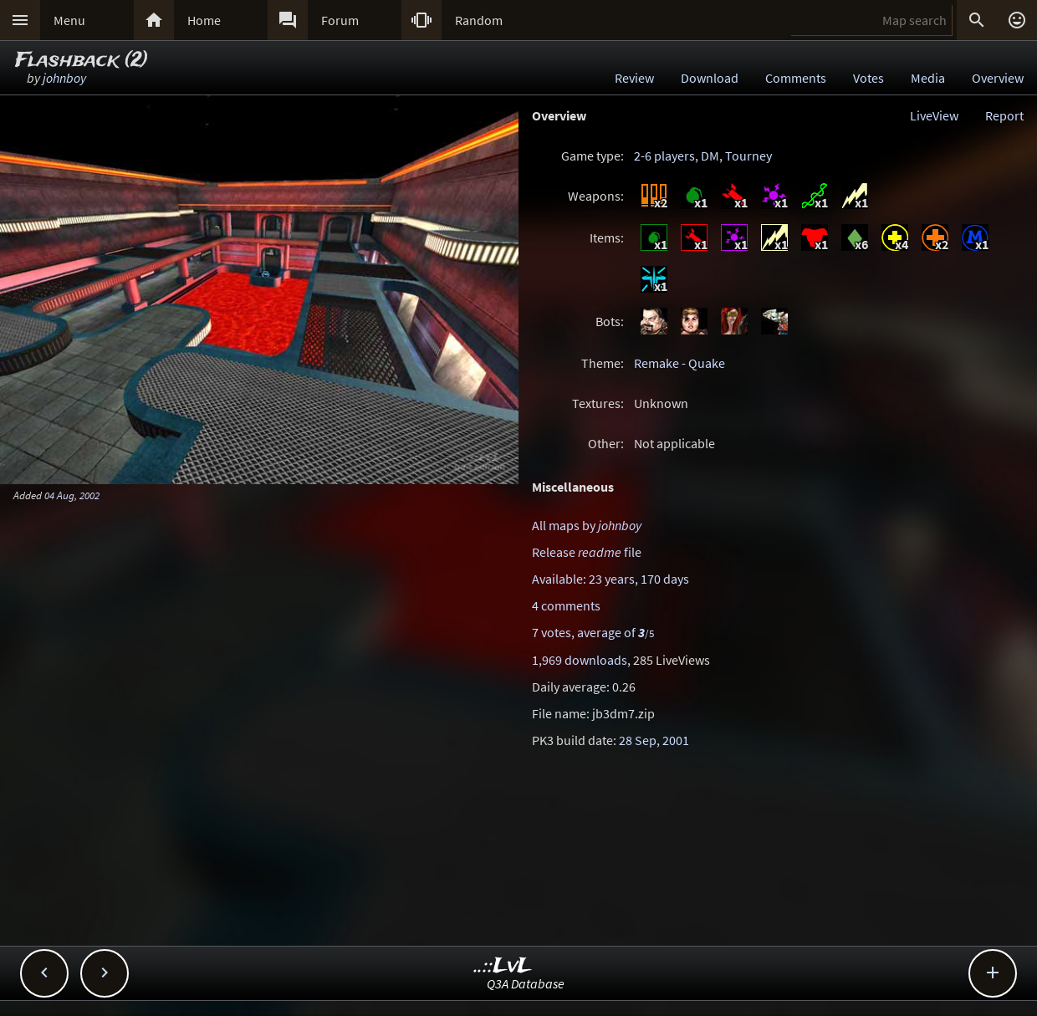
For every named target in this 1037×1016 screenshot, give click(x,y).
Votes (868, 77)
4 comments (566, 605)
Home (204, 20)
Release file (586, 552)
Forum (340, 20)
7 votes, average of (593, 632)
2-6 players (664, 155)
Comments (795, 77)
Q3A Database (525, 983)
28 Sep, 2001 (654, 740)
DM (710, 155)
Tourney (748, 155)
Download (709, 77)
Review (634, 77)
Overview (998, 77)
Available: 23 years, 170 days (610, 578)
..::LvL (503, 966)
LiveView (934, 115)
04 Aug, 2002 (72, 495)
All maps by (586, 525)
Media (928, 77)
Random (479, 20)
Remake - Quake (679, 363)
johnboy (64, 77)
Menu (69, 20)
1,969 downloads (579, 659)
